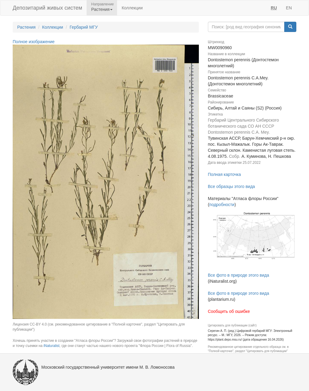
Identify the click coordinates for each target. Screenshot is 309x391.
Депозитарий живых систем (47, 8)
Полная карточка (224, 174)
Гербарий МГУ (84, 27)
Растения (26, 27)
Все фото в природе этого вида (238, 275)
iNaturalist (51, 346)
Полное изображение (34, 41)
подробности (221, 204)
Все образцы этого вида (231, 186)
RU (274, 7)
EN (289, 7)
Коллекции (132, 7)
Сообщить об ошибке (229, 311)
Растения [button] (102, 9)
